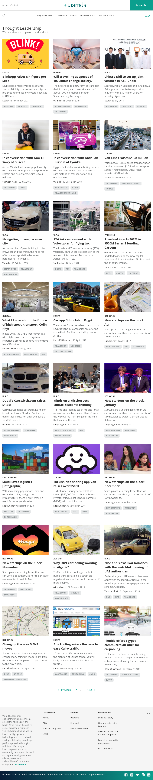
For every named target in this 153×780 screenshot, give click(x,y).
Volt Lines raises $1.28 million (126, 158)
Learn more (20, 764)
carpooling (61, 674)
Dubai (58, 269)
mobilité (75, 593)
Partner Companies (52, 728)
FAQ (45, 723)
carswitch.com (11, 430)
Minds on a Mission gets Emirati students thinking (72, 403)
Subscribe (141, 5)
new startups (113, 346)
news (108, 273)
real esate (130, 430)
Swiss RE (18, 674)
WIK (44, 354)
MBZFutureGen (62, 435)
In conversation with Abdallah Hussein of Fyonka (75, 160)
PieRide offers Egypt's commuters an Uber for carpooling (121, 645)
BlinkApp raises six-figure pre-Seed (24, 79)
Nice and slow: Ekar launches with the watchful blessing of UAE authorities (126, 567)
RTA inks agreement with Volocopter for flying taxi (72, 241)
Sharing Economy (131, 183)
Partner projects (106, 15)
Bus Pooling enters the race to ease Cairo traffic (75, 646)
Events (73, 15)
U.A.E (107, 72)
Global (57, 72)
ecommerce (138, 346)
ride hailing (61, 187)
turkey (109, 189)
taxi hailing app (63, 351)
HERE (6, 674)
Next (89, 690)
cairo (22, 187)
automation (10, 274)
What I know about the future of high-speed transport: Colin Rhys (24, 324)
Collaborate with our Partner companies (108, 733)
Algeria (57, 558)
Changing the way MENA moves (20, 646)
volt (75, 511)
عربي (148, 15)
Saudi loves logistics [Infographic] (17, 484)
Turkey (108, 153)
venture (141, 106)
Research (62, 15)
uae (81, 430)
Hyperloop (80, 106)
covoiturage (61, 598)
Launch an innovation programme (108, 741)
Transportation (130, 674)
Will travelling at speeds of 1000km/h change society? (73, 79)
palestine (133, 273)
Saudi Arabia (9, 477)
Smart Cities (10, 269)
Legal (45, 733)
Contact (14, 5)
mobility (22, 106)
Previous (66, 690)
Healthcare (112, 435)
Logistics (75, 346)
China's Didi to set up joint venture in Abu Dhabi (124, 79)
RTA (67, 269)
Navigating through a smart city (23, 241)
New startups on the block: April (124, 322)
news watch (10, 435)
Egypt (5, 72)
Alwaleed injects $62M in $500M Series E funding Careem (122, 243)
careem (120, 273)
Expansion (111, 106)
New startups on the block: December (124, 484)
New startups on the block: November (22, 565)
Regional (109, 316)
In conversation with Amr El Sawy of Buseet (23, 160)
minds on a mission (64, 430)
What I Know (30, 354)
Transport (37, 106)
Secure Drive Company (15, 679)
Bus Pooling (78, 674)
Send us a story (105, 717)
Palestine (109, 234)
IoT (126, 346)
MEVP (84, 511)
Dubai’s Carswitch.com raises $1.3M (24, 403)
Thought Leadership (44, 15)
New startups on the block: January (124, 403)
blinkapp (8, 106)
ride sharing (61, 511)
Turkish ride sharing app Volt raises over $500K (74, 484)
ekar (117, 597)
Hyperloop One (62, 106)
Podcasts (75, 717)
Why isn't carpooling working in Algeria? (75, 565)
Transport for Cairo (65, 193)
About (5, 5)
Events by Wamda (79, 728)
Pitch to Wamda (106, 748)
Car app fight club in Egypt (72, 320)
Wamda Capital (87, 15)
